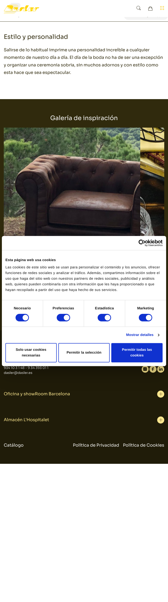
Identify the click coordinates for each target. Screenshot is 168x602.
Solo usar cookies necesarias (31, 352)
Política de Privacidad (96, 445)
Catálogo (14, 445)
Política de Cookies (143, 445)
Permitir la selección (84, 353)
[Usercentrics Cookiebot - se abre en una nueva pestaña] (142, 242)
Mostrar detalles (140, 335)
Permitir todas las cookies (137, 352)
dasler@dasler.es (18, 373)
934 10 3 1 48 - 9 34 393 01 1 (26, 368)
